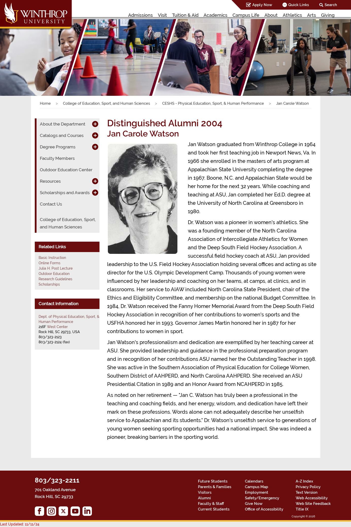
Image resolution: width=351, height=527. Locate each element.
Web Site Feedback (313, 503)
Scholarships (49, 284)
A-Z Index (304, 481)
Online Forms (49, 263)
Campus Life (245, 15)
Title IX (302, 509)
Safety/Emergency (262, 498)
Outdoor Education (54, 274)
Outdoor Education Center (66, 169)
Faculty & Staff (211, 503)
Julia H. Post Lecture (56, 268)
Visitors (204, 492)
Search (331, 5)
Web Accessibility (312, 498)
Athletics (292, 15)
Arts (311, 15)
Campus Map (256, 487)
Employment (256, 492)
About (271, 15)
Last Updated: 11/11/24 (19, 524)
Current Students (213, 509)
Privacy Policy (308, 487)
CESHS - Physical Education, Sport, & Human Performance (213, 103)
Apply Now (262, 5)
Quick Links (298, 5)
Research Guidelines (55, 279)
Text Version (306, 492)
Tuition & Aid (185, 15)
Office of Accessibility (264, 509)
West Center (57, 327)
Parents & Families (214, 487)
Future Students (212, 481)
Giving (328, 15)
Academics (215, 15)
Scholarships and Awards (65, 192)
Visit (162, 15)
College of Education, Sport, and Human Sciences (106, 103)
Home (45, 103)
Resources (50, 181)
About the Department (62, 124)
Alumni (204, 498)
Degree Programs (57, 146)
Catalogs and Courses (61, 135)
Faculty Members (57, 158)
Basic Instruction (52, 258)
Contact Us (51, 204)
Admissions (140, 15)
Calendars (254, 481)
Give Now (253, 503)
